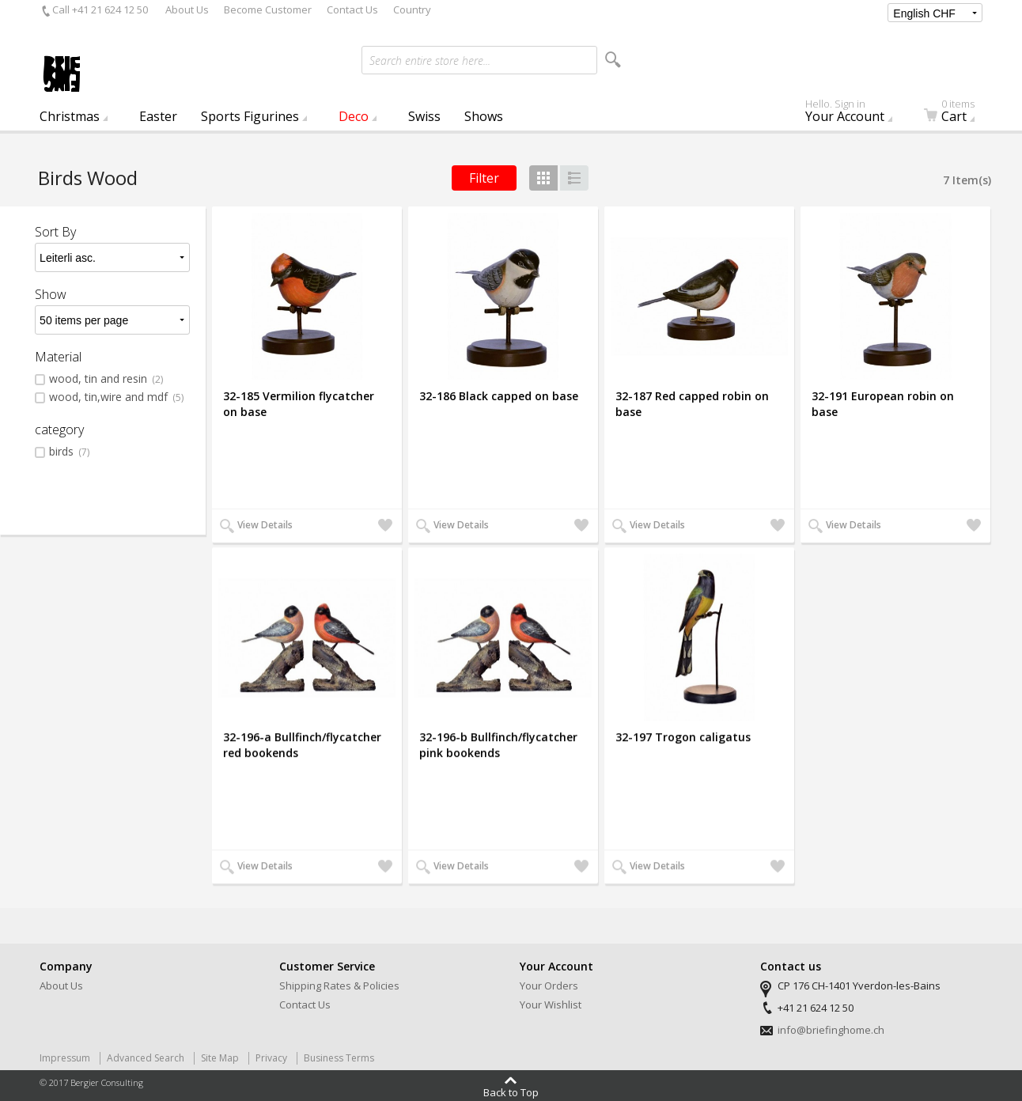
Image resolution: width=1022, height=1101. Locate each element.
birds (69, 452)
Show (50, 294)
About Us (187, 9)
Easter (158, 116)
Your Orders (549, 985)
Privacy (271, 1058)
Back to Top (511, 1091)
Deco (354, 116)
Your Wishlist (550, 1004)
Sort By (55, 231)
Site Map (220, 1058)
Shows (483, 116)
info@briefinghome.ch (831, 1030)
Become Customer (268, 9)
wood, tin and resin (106, 379)
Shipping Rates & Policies (339, 985)
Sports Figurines (250, 116)
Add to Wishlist (384, 526)
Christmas (70, 116)
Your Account (852, 114)
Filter (484, 178)
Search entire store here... (429, 60)
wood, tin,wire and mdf (116, 397)
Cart (959, 114)
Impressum (65, 1058)
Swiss (424, 116)
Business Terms (339, 1058)
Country (412, 9)
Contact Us (352, 9)
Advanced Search (145, 1058)
